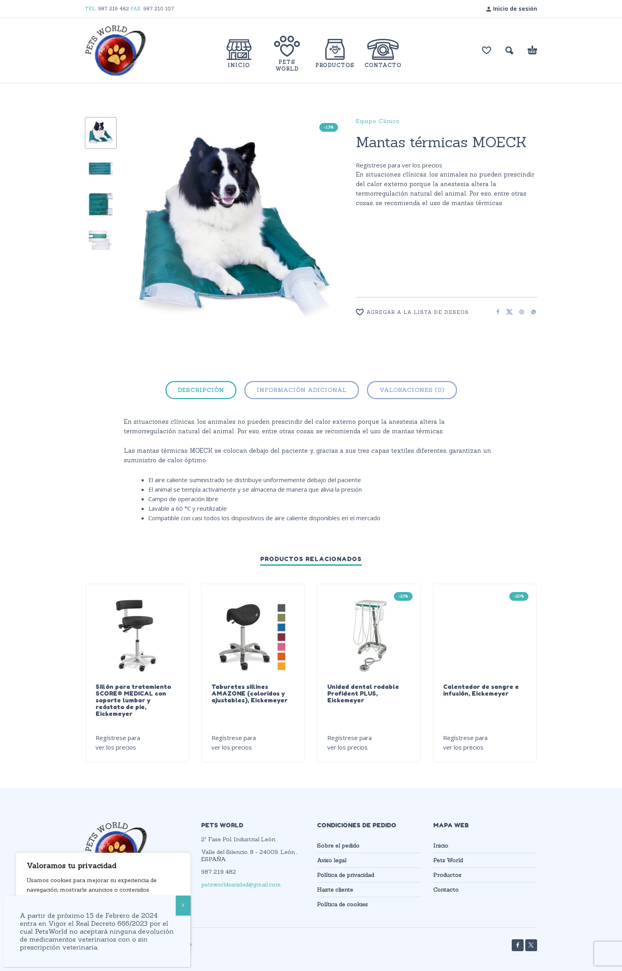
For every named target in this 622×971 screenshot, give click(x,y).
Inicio (440, 845)
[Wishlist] (421, 312)
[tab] (201, 391)
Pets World (448, 860)
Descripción (201, 390)
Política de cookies (342, 904)
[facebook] (518, 945)
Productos (447, 875)
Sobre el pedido (338, 845)
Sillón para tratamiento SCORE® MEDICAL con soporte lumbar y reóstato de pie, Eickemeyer (133, 700)
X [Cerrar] (183, 905)
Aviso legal (331, 860)
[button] (509, 50)
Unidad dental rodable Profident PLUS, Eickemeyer (363, 693)
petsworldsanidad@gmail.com (241, 884)
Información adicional (302, 390)
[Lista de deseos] (486, 50)
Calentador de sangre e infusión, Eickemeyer (481, 690)
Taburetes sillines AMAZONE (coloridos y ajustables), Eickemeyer (249, 693)
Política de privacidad (345, 875)
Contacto (446, 889)
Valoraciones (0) (412, 390)
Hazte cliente (335, 889)
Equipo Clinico (378, 121)
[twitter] (531, 945)
